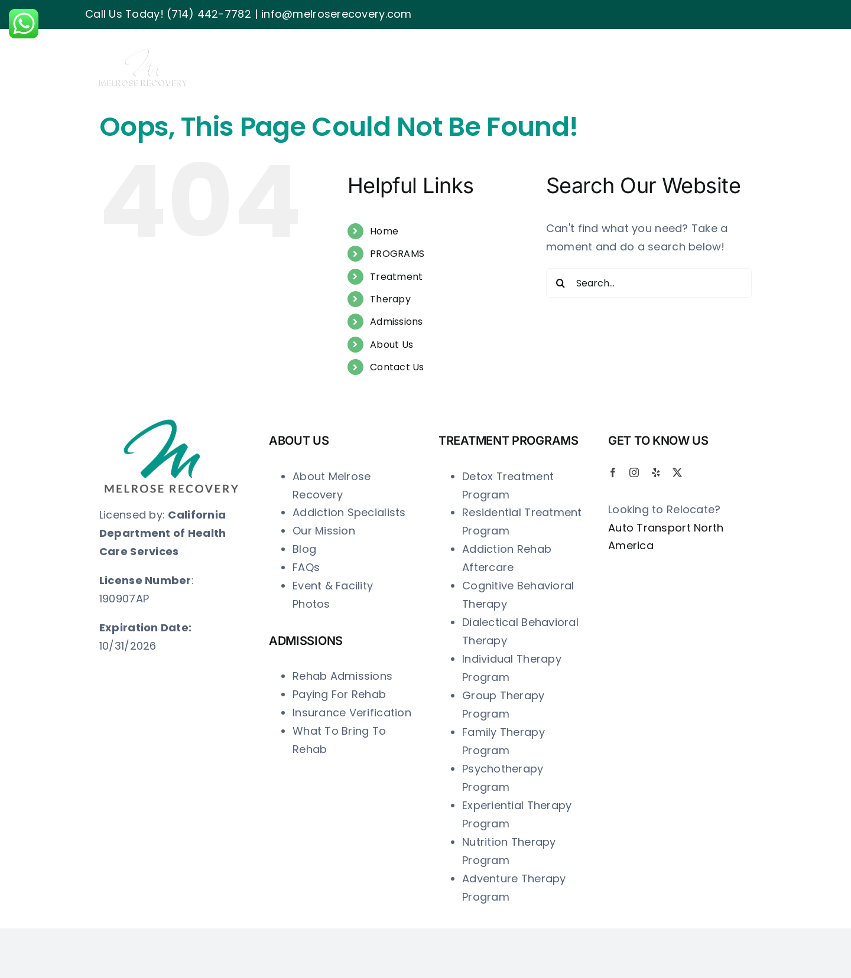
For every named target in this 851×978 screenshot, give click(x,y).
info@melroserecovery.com (336, 13)
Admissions (396, 321)
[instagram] (634, 472)
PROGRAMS (397, 253)
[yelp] (656, 472)
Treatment (396, 276)
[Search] (561, 283)
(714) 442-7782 (209, 13)
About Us (391, 344)
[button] (732, 54)
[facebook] (613, 472)
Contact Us (397, 367)
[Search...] (649, 283)
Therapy (390, 299)
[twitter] (677, 472)
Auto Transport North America (665, 536)
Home (384, 231)
